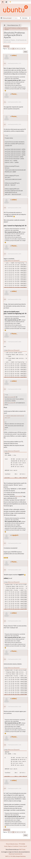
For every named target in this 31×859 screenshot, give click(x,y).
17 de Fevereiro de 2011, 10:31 (14, 620)
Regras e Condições (13, 846)
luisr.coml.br (18, 496)
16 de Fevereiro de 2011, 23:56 (14, 299)
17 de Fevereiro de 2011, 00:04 (14, 341)
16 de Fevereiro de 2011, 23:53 (14, 253)
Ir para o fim (6, 46)
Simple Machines (21, 856)
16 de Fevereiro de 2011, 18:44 (14, 102)
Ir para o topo (7, 829)
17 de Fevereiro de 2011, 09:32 (14, 543)
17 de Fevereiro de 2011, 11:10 (14, 744)
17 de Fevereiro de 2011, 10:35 (14, 659)
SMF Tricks (22, 849)
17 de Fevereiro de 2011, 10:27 (14, 569)
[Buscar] (20, 18)
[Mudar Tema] (10, 2)
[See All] (4, 25)
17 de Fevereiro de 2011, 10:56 (14, 706)
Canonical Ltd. (18, 854)
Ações (25, 51)
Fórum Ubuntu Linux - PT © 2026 (15, 844)
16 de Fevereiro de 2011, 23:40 (14, 207)
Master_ (14, 94)
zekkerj (14, 55)
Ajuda (5, 846)
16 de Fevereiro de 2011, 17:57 (14, 63)
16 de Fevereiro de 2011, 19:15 (14, 124)
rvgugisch (15, 535)
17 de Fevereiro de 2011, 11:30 (14, 788)
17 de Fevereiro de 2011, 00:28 (14, 389)
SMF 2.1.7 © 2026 (10, 856)
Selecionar (11, 260)
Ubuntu (11, 854)
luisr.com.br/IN (11, 397)
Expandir (17, 260)
